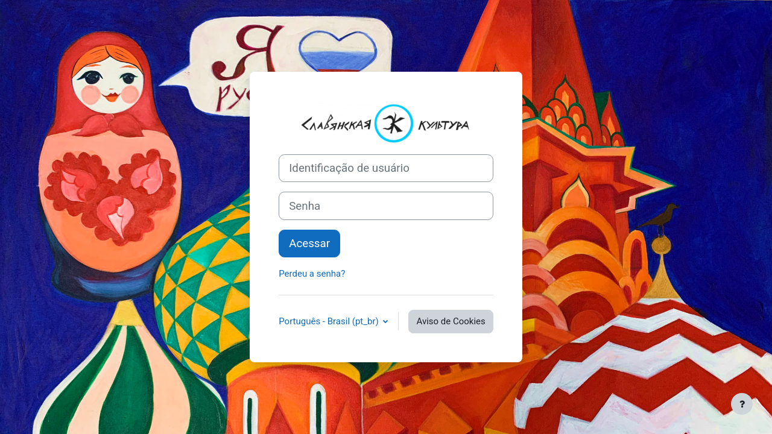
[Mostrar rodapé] (742, 404)
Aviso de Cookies (450, 321)
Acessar (309, 243)
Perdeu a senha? (312, 273)
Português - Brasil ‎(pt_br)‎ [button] (330, 321)
